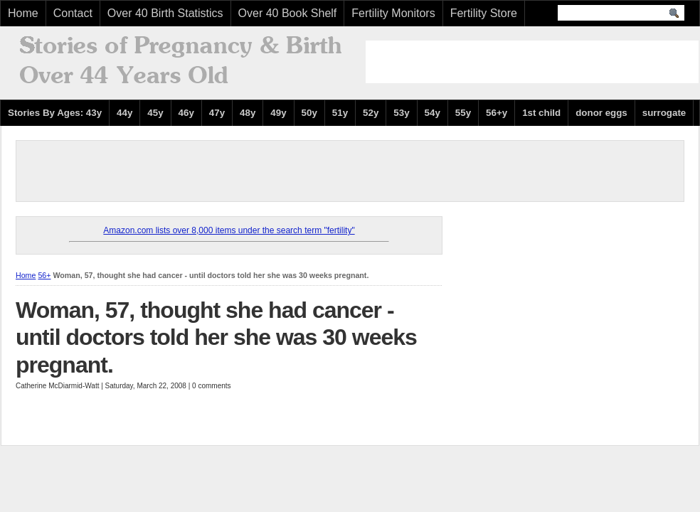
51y (340, 112)
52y (370, 112)
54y (432, 112)
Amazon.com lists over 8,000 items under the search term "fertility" (228, 230)
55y (463, 112)
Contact (72, 13)
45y (155, 112)
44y (124, 112)
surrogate (664, 112)
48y (247, 112)
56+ (44, 275)
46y (186, 112)
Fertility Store (483, 13)
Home (23, 13)
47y (217, 112)
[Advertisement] (532, 62)
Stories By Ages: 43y (55, 112)
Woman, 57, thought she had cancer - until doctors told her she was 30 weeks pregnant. (216, 337)
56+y (496, 112)
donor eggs (601, 112)
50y (309, 112)
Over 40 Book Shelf (287, 13)
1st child (541, 112)
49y (278, 112)
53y (401, 112)
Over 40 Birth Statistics (165, 13)
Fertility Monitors (393, 13)
